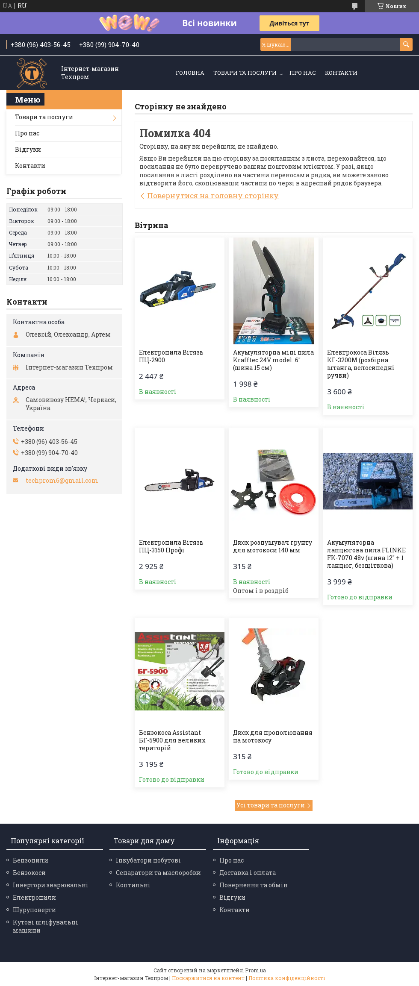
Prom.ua (255, 970)
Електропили (34, 897)
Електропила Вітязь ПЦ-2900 (171, 356)
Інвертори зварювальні (51, 885)
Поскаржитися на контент (208, 977)
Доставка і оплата (247, 873)
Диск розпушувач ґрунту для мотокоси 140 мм (272, 546)
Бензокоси (29, 873)
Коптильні (133, 885)
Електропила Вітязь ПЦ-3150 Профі (171, 546)
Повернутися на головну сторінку (213, 195)
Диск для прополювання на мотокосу (273, 736)
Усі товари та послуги (270, 805)
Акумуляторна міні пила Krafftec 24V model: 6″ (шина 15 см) (273, 360)
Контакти (341, 72)
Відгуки (28, 149)
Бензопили (30, 860)
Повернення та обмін (253, 885)
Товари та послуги (245, 72)
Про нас (302, 72)
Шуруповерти (34, 910)
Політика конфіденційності (286, 977)
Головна (190, 72)
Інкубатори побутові (148, 860)
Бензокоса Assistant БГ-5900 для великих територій (172, 740)
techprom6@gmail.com (62, 480)
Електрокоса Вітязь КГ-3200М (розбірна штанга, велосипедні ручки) (361, 364)
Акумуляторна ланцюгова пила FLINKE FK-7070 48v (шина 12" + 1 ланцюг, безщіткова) (366, 554)
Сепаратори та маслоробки (158, 873)
